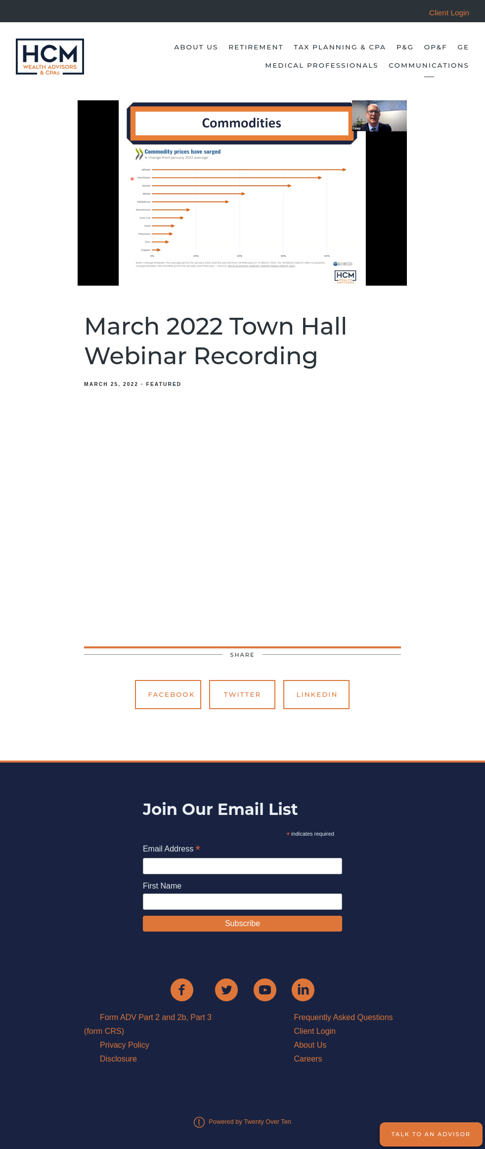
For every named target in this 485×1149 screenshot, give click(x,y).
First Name (162, 886)
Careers (308, 1059)
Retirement (255, 47)
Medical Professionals (321, 65)
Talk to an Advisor (431, 1134)
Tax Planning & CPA (340, 47)
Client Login (315, 1031)
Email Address (171, 849)
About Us (196, 47)
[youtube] (265, 990)
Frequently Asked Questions (343, 1017)
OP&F (435, 47)
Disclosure (118, 1059)
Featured (164, 384)
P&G (405, 47)
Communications (429, 65)
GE (463, 47)
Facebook (171, 694)
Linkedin (317, 694)
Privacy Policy (124, 1045)
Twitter (243, 694)
